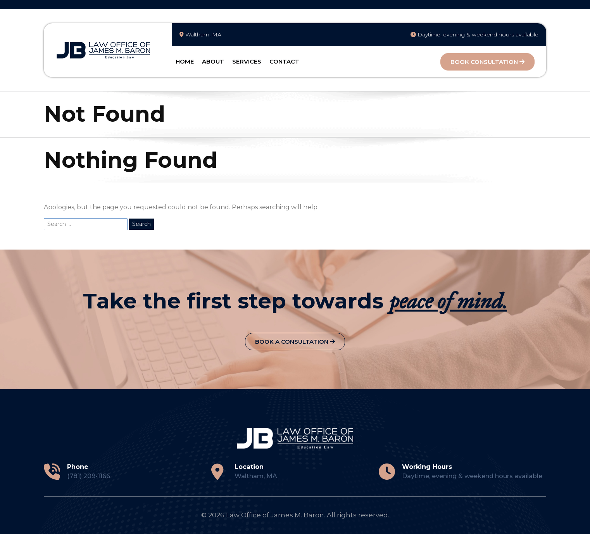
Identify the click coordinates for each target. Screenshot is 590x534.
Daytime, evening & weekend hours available (474, 34)
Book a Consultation (295, 341)
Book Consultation (487, 61)
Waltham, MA (200, 34)
